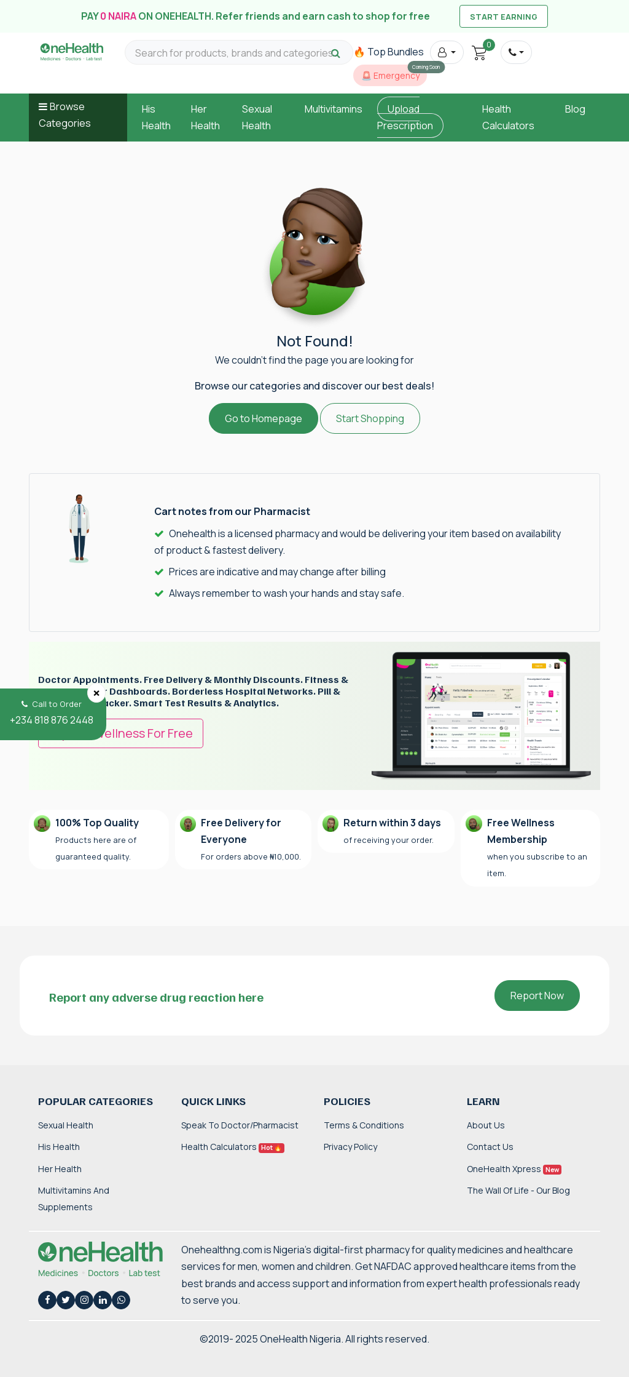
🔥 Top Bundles (388, 51)
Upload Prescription (405, 117)
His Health (59, 1146)
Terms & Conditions (364, 1125)
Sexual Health (65, 1125)
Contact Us (490, 1146)
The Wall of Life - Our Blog (518, 1190)
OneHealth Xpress (514, 1169)
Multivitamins (333, 109)
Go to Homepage (263, 418)
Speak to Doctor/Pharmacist (240, 1125)
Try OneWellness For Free (121, 733)
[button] (447, 52)
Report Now (537, 995)
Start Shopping (370, 418)
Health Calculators (232, 1146)
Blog (575, 109)
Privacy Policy (350, 1146)
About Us (486, 1125)
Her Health (60, 1169)
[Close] (96, 693)
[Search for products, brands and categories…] (238, 53)
